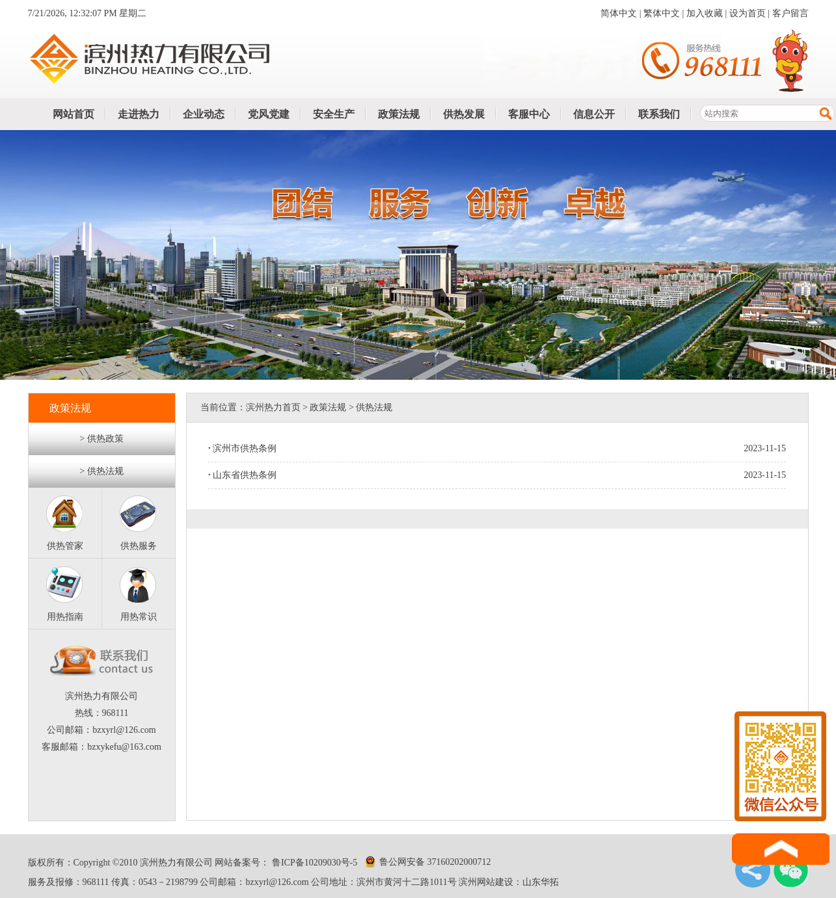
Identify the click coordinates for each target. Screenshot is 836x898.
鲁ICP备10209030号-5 (313, 862)
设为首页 (747, 13)
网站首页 (73, 114)
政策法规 (399, 114)
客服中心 (529, 114)
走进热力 (138, 114)
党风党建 (269, 114)
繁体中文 (661, 13)
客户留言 (790, 13)
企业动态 (203, 114)
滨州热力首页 (273, 407)
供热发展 (464, 114)
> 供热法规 (101, 471)
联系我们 (659, 114)
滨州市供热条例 (242, 448)
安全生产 (334, 114)
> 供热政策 (101, 438)
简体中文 (618, 13)
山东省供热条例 (242, 475)
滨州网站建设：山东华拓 (509, 882)
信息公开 (594, 114)
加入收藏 (704, 13)
